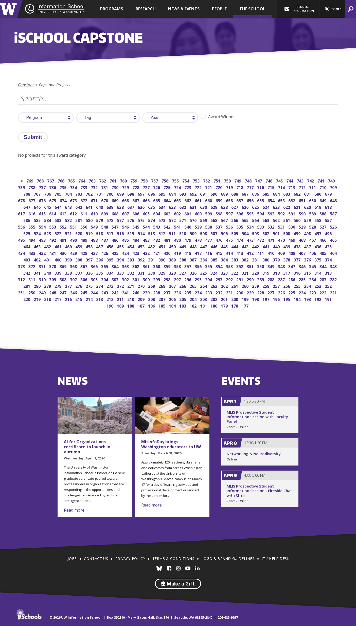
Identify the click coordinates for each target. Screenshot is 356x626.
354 (219, 265)
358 (178, 265)
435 (329, 246)
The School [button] (252, 9)
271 (131, 285)
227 (271, 292)
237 (167, 292)
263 (214, 285)
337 (79, 272)
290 (250, 279)
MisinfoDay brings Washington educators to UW (171, 444)
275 (89, 285)
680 (318, 193)
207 (162, 298)
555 (32, 226)
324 (214, 272)
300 (147, 279)
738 (32, 187)
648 (334, 200)
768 (41, 180)
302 (126, 279)
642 (79, 206)
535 (240, 226)
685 (266, 193)
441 (266, 246)
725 (167, 187)
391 (152, 259)
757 (155, 180)
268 (162, 285)
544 (147, 226)
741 (321, 180)
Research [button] (146, 9)
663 (178, 200)
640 (100, 206)
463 (37, 246)
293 (219, 279)
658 (230, 200)
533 (261, 226)
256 (287, 285)
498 (308, 233)
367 (84, 265)
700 (110, 193)
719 (230, 187)
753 (196, 180)
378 (287, 259)
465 (334, 239)
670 (105, 200)
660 (209, 200)
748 (248, 180)
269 (152, 285)
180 (214, 305)
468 (302, 239)
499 (297, 233)
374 (329, 259)
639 (110, 206)
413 (240, 252)
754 (186, 180)
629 (214, 206)
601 (188, 213)
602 (178, 213)
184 (173, 305)
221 (334, 292)
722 (198, 187)
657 (240, 200)
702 (89, 193)
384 (225, 259)
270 (141, 285)
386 (204, 259)
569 (204, 219)
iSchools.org (29, 614)
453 (141, 246)
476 (219, 239)
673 (74, 200)
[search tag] (108, 117)
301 (136, 279)
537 (219, 226)
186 (152, 305)
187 (141, 305)
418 (188, 252)
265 (193, 285)
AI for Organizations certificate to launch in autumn (87, 447)
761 (113, 180)
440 (277, 246)
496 (329, 233)
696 (152, 193)
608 (115, 213)
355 (209, 265)
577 (121, 219)
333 (121, 272)
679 (329, 193)
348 (282, 265)
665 (157, 200)
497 (318, 233)
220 (27, 298)
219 (37, 298)
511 (173, 233)
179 (225, 305)
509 (193, 233)
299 (157, 279)
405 (323, 252)
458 (89, 246)
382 (245, 259)
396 (100, 259)
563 (266, 219)
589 (313, 213)
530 (292, 226)
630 (204, 206)
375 (318, 259)
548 (105, 226)
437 (308, 246)
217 (58, 298)
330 (152, 272)
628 (225, 206)
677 (32, 200)
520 (79, 233)
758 (144, 180)
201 (225, 298)
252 (329, 285)
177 (245, 305)
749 (238, 180)
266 (183, 285)
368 (74, 265)
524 (37, 233)
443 (245, 246)
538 (209, 226)
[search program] (46, 117)
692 (193, 193)
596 (240, 213)
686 (256, 193)
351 (250, 265)
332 (131, 272)
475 (230, 239)
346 (302, 265)
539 (198, 226)
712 (302, 187)
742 (311, 180)
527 (323, 226)
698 (131, 193)
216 (69, 298)
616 (32, 213)
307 (74, 279)
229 (250, 292)
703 (79, 193)
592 (282, 213)
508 (204, 233)
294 (209, 279)
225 (292, 292)
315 (308, 272)
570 (193, 219)
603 (167, 213)
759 (134, 180)
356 (198, 265)
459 (79, 246)
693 (183, 193)
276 (79, 285)
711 (313, 187)
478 (198, 239)
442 (256, 246)
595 (250, 213)
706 (48, 193)
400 (58, 259)
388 (183, 259)
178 (235, 305)
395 (110, 259)
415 (219, 252)
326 (193, 272)
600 (198, 213)
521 (69, 233)
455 (121, 246)
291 (240, 279)
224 (302, 292)
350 (261, 265)
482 (157, 239)
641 (89, 206)
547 (115, 226)
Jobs (72, 558)
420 (167, 252)
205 (183, 298)
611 (84, 213)
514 (141, 233)
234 (198, 292)
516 (121, 233)
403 (27, 259)
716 (261, 187)
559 (308, 219)
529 (302, 226)
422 (147, 252)
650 (313, 200)
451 (162, 246)
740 (332, 180)
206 (173, 298)
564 (256, 219)
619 (318, 206)
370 (53, 265)
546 (126, 226)
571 (183, 219)
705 (58, 193)
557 (329, 219)
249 (43, 292)
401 (48, 259)
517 (110, 233)
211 (121, 298)
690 (214, 193)
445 (225, 246)
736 (53, 187)
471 (271, 239)
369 (63, 265)
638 (121, 206)
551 (74, 226)
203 (204, 298)
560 (297, 219)
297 (178, 279)
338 (69, 272)
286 (292, 279)
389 (173, 259)
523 (48, 233)
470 (282, 239)
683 (287, 193)
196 (277, 298)
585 (37, 219)
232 (219, 292)
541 (178, 226)
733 (84, 187)
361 (147, 265)
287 (282, 279)
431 (53, 252)
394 (121, 259)
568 (214, 219)
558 (318, 219)
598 (219, 213)
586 (27, 219)
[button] (332, 9)
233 (209, 292)
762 (103, 180)
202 (214, 298)
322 (235, 272)
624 (266, 206)
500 (287, 233)
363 (126, 265)
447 (204, 246)
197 (266, 298)
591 (292, 213)
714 (282, 187)
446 (214, 246)
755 (176, 180)
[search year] (170, 117)
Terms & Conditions (173, 558)
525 (27, 233)
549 (95, 226)
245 (84, 292)
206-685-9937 (228, 617)
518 (100, 233)
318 (277, 272)
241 (126, 292)
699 (121, 193)
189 (121, 305)
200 (235, 298)
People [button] (219, 9)
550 (84, 226)
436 (318, 246)
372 (32, 265)
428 (84, 252)
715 (271, 187)
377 (297, 259)
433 (32, 252)
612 (74, 213)
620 (308, 206)
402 (37, 259)
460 (69, 246)
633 (173, 206)
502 (266, 233)
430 (63, 252)
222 (323, 292)
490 (74, 239)
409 (282, 252)
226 (282, 292)
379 (277, 259)
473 (250, 239)
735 (63, 187)
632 (183, 206)
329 (162, 272)
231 (230, 292)
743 (300, 180)
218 (48, 298)
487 (105, 239)
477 (209, 239)
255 (297, 285)
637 (131, 206)
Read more (74, 510)
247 (63, 292)
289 (261, 279)
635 (152, 206)
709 (334, 187)
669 (115, 200)
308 (63, 279)
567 (225, 219)
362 (136, 265)
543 (157, 226)
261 (235, 285)
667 (136, 200)
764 (82, 180)
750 (228, 180)
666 (147, 200)
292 (230, 279)
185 (162, 305)
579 (100, 219)
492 (53, 239)
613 (63, 213)
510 (183, 233)
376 (308, 259)
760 (124, 180)
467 (313, 239)
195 (287, 298)
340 (48, 272)
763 (92, 180)
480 (178, 239)
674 (63, 200)
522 (58, 233)
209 (141, 298)
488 (95, 239)
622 (287, 206)
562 (277, 219)
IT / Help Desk (275, 558)
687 (245, 193)
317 (287, 272)
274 (100, 285)
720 (219, 187)
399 (69, 259)
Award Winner (218, 116)
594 (261, 213)
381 (256, 259)
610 (95, 213)
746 (269, 180)
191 (329, 298)
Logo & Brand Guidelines (228, 558)
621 (297, 206)
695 (162, 193)
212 (110, 298)
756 (165, 180)
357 (188, 265)
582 (69, 219)
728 (136, 187)
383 (235, 259)
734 (74, 187)
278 (58, 285)
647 (27, 206)
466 (323, 239)
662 (188, 200)
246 (74, 292)
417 (198, 252)
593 (271, 213)
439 (287, 246)
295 (198, 279)
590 (302, 213)
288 (271, 279)
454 (131, 246)
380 (266, 259)
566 (235, 219)
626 (245, 206)
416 (209, 252)
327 (183, 272)
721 (209, 187)
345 (313, 265)
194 (297, 298)
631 (193, 206)
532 (271, 226)
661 (198, 200)
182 (193, 305)
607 (126, 213)
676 (43, 200)
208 (152, 298)
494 (32, 239)
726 (157, 187)
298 (167, 279)
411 (261, 252)
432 (43, 252)
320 (256, 272)
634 (162, 206)
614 (53, 213)
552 (63, 226)
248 (53, 292)
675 (53, 200)
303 (115, 279)
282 (334, 279)
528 (313, 226)
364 (115, 265)
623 (277, 206)
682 (297, 193)
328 (173, 272)
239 (147, 292)
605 (147, 213)
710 (323, 187)
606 (136, 213)
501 (277, 233)
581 (79, 219)
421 (157, 252)
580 (89, 219)
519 (89, 233)
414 (230, 252)
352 (240, 265)
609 (105, 213)
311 (32, 279)
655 (261, 200)
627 (235, 206)
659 (219, 200)
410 (271, 252)
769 (30, 180)
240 (136, 292)
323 (225, 272)
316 (297, 272)
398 (79, 259)
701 (100, 193)
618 (329, 206)
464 (27, 246)
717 (250, 187)
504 (245, 233)
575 (141, 219)
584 (48, 219)
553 (53, 226)
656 (250, 200)
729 (126, 187)
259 (256, 285)
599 (209, 213)
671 (95, 200)
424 (126, 252)
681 (308, 193)
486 (115, 239)
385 (214, 259)
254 (308, 285)
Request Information (299, 9)
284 (313, 279)
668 (126, 200)
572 (173, 219)
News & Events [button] (184, 9)
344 (323, 265)
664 (167, 200)
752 (207, 180)
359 (167, 265)
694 (173, 193)
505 (235, 233)
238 (157, 292)
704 (69, 193)
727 (147, 187)
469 (292, 239)
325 (204, 272)
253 (318, 285)
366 (95, 265)
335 (100, 272)
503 (256, 233)
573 (162, 219)
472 (261, 239)
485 (126, 239)
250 (32, 292)
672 (84, 200)
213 (100, 298)
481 (167, 239)
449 (183, 246)
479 (188, 239)
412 (250, 252)
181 (204, 305)
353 (230, 265)
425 (115, 252)
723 (188, 187)
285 (302, 279)
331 (141, 272)
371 (43, 265)
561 (287, 219)
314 (318, 272)
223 (313, 292)
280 (37, 285)
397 (89, 259)
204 (193, 298)
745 (280, 180)
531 (282, 226)
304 (105, 279)
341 (37, 272)
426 (105, 252)
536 (230, 226)
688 (235, 193)
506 (225, 233)
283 (323, 279)
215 (79, 298)
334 (110, 272)
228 (261, 292)
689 (225, 193)
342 (27, 272)
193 (308, 298)
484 (136, 239)
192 (318, 298)
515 (131, 233)
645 (48, 206)
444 (235, 246)
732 (95, 187)
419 (178, 252)
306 (84, 279)
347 (292, 265)
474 (240, 239)
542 (167, 226)
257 (277, 285)
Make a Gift (178, 583)
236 (178, 292)
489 (84, 239)
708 (27, 193)
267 (173, 285)
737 (43, 187)
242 (115, 292)
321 (245, 272)
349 (271, 265)
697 (141, 193)
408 (292, 252)
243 (105, 292)
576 (131, 219)
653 (282, 200)
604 (157, 213)
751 (217, 180)
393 (131, 259)
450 (173, 246)
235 (188, 292)
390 (162, 259)
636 (141, 206)
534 (250, 226)
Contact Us (96, 558)
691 (204, 193)
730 (115, 187)
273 (110, 285)
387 (193, 259)
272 (121, 285)
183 (183, 305)
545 (136, 226)
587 (334, 213)
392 (141, 259)
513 (152, 233)
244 (95, 292)
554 (43, 226)
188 (131, 305)
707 (37, 193)
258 (266, 285)
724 (178, 187)
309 (53, 279)
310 (43, 279)
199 (245, 298)
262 (225, 285)
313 (329, 272)
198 (256, 298)
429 (74, 252)
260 (245, 285)
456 (110, 246)
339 (58, 272)
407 (302, 252)
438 (297, 246)
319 (266, 272)
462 (48, 246)
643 (69, 206)
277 (69, 285)
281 (27, 285)
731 (105, 187)
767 (51, 180)
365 (105, 265)
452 (152, 246)
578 (110, 219)
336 (89, 272)
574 (152, 219)
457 (100, 246)
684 (277, 193)
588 (323, 213)
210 (131, 298)
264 (204, 285)
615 (43, 213)
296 (188, 279)
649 (323, 200)
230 (240, 292)
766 (61, 180)
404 (334, 252)
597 (230, 213)
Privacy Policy (130, 558)
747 (259, 180)
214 (89, 298)
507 (214, 233)
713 (292, 187)
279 (48, 285)
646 (37, 206)
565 (245, 219)
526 (334, 226)
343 (334, 265)
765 (72, 180)
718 (240, 187)
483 (147, 239)
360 (157, 265)
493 (43, 239)
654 (271, 200)
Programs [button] (111, 9)
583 (58, 219)
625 (256, 206)
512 (162, 233)
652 (292, 200)
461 (58, 246)
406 (313, 252)
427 (95, 252)
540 (188, 226)
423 (136, 252)
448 (193, 246)
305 (95, 279)
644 (58, 206)
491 (63, 239)
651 (302, 200)
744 (290, 180)
